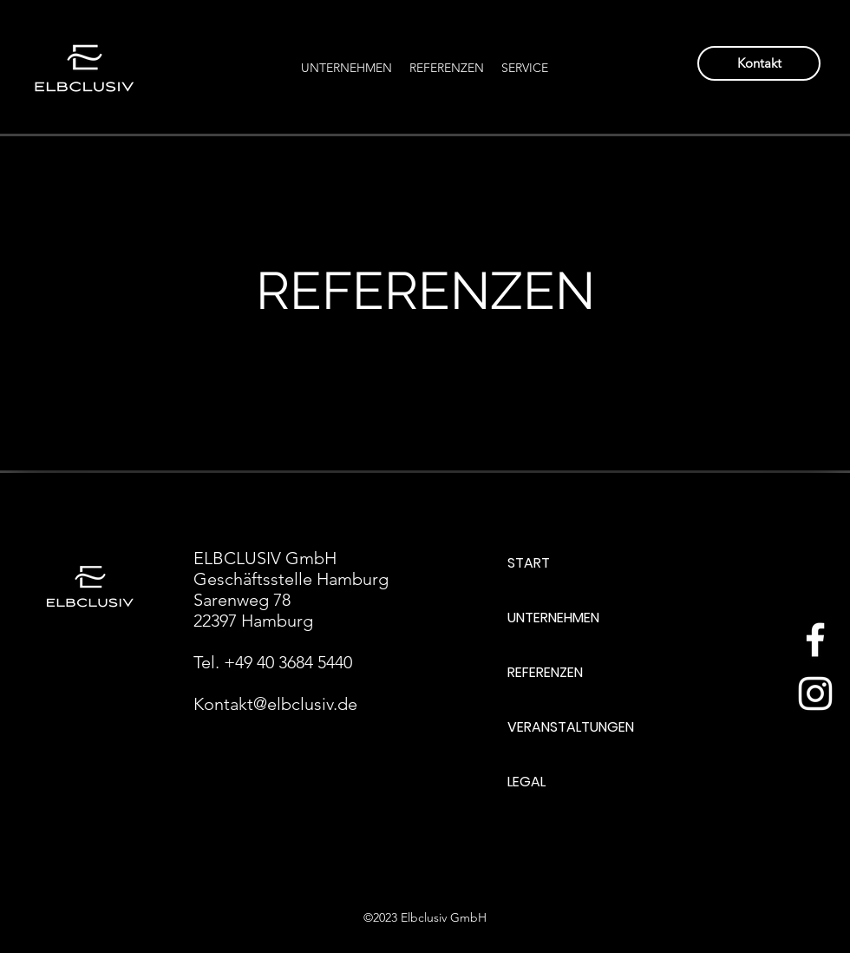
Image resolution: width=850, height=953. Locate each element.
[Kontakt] (759, 63)
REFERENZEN (545, 672)
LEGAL (526, 782)
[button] (525, 68)
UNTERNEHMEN (553, 618)
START (528, 563)
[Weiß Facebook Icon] (815, 639)
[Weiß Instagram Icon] (815, 693)
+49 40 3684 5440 (288, 662)
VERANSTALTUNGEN (570, 727)
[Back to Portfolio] (97, 189)
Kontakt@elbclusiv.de (275, 703)
